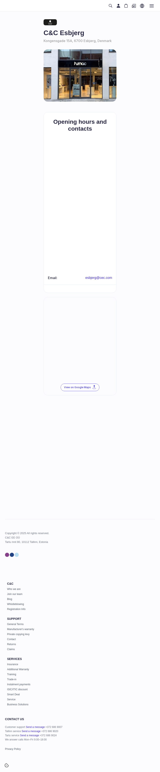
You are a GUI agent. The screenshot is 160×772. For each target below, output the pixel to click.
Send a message (35, 727)
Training (11, 674)
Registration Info (16, 609)
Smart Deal (13, 694)
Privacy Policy (13, 749)
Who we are (14, 589)
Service (11, 699)
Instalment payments (18, 684)
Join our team (14, 594)
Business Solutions (17, 704)
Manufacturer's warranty (20, 629)
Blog (9, 599)
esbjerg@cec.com (98, 277)
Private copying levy (18, 634)
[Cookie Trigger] (6, 765)
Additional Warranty (18, 669)
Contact (11, 639)
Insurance (12, 664)
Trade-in (11, 679)
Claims (11, 649)
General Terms (15, 624)
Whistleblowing (15, 604)
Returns (11, 644)
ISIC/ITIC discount (17, 689)
